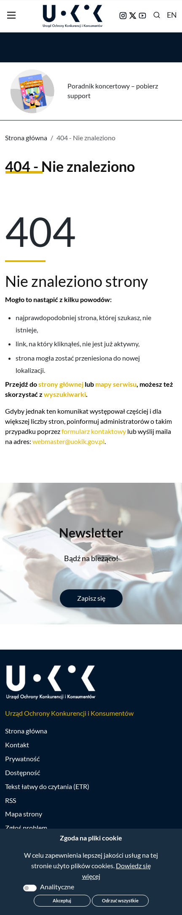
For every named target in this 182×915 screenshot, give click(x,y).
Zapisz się (91, 598)
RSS (10, 800)
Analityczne (57, 887)
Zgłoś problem (26, 828)
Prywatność (22, 758)
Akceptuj (62, 900)
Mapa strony (23, 814)
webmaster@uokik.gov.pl (68, 441)
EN (172, 14)
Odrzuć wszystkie (120, 900)
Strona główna (26, 138)
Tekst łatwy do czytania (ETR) (47, 786)
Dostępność (22, 772)
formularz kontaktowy (94, 431)
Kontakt (17, 745)
